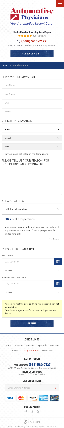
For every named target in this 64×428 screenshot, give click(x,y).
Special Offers (13, 201)
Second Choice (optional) (14, 277)
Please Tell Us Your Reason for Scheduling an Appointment (25, 162)
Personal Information (18, 77)
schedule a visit (32, 53)
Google (32, 411)
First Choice (7, 255)
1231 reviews (39, 36)
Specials (42, 345)
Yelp (38, 411)
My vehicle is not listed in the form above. (27, 154)
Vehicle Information (17, 121)
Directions (47, 350)
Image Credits (35, 422)
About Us (16, 350)
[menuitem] (8, 345)
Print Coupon (54, 239)
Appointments (20, 65)
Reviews (18, 345)
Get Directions (53, 388)
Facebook (26, 411)
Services (30, 345)
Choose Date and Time (18, 249)
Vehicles (54, 345)
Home (4, 65)
